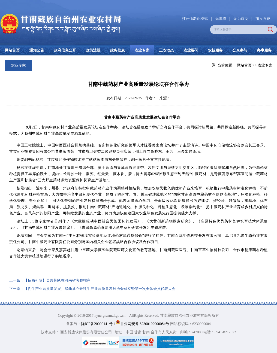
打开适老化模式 (195, 19)
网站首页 (12, 50)
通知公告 (36, 50)
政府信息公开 (65, 50)
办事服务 (264, 50)
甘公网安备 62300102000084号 (143, 324)
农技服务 (215, 50)
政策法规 (93, 50)
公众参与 (239, 50)
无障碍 (220, 19)
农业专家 (142, 50)
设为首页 (240, 19)
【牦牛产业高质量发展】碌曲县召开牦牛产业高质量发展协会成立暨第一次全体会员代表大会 (99, 289)
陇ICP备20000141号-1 (98, 324)
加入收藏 (262, 19)
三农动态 (166, 50)
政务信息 (117, 50)
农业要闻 (191, 50)
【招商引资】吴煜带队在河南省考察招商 (57, 280)
